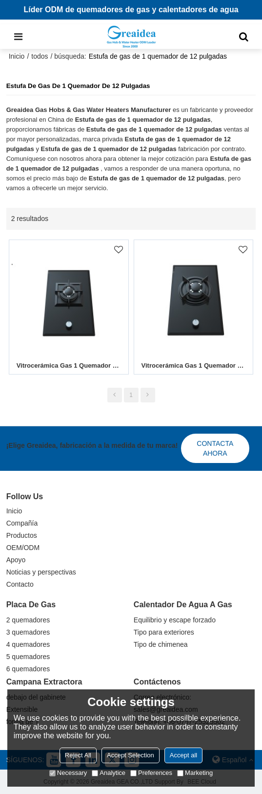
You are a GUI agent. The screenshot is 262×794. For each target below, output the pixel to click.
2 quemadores (28, 620)
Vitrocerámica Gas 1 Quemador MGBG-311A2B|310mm (193, 365)
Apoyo (16, 560)
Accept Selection (130, 755)
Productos (21, 535)
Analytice (108, 772)
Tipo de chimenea (161, 644)
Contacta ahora (215, 448)
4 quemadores (28, 644)
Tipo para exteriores (164, 632)
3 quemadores (28, 632)
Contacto (20, 584)
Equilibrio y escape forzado (175, 620)
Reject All (78, 755)
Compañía (22, 523)
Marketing (195, 772)
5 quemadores (28, 657)
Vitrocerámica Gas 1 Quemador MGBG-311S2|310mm (69, 365)
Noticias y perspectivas (41, 572)
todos (39, 56)
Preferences (151, 772)
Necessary (68, 772)
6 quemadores (28, 669)
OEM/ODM (23, 547)
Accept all (183, 755)
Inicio (17, 56)
